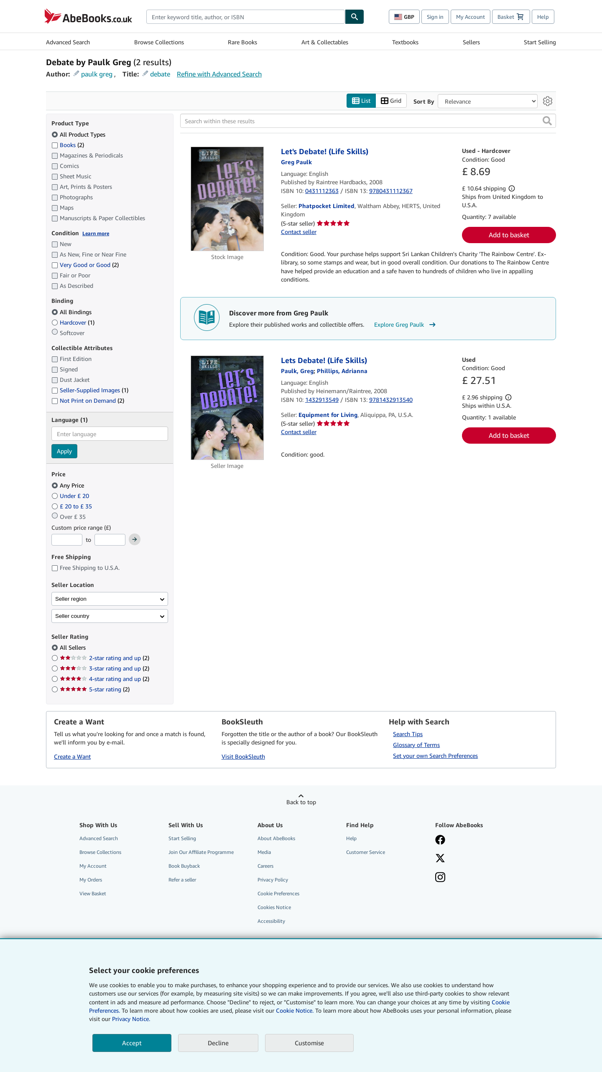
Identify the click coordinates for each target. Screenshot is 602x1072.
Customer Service (365, 852)
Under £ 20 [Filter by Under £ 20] (71, 495)
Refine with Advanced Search (219, 74)
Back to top (301, 801)
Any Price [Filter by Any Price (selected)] (68, 485)
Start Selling (540, 42)
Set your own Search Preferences (435, 755)
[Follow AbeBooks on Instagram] (473, 878)
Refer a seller (182, 880)
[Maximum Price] (109, 540)
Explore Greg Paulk (406, 324)
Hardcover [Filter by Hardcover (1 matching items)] (72, 322)
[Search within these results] (368, 121)
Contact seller (298, 231)
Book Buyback (184, 866)
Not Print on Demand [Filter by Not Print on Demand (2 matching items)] (87, 400)
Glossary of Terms (416, 744)
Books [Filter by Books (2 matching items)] (67, 144)
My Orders (90, 880)
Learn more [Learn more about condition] (95, 233)
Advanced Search (68, 42)
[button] (547, 121)
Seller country (72, 616)
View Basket (92, 894)
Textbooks (405, 42)
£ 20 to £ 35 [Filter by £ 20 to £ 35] (72, 506)
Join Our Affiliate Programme (201, 852)
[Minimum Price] (66, 540)
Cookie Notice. (295, 1010)
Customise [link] (309, 1043)
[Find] (354, 17)
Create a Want (72, 756)
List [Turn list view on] (361, 101)
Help (543, 16)
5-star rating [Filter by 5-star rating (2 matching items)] (95, 689)
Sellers (471, 42)
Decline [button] (218, 1043)
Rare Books (242, 42)
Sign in (435, 16)
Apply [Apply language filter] (64, 451)
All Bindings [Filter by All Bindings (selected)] (72, 311)
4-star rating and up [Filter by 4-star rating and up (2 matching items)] (104, 679)
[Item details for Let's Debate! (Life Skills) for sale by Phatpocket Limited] (227, 199)
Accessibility (271, 921)
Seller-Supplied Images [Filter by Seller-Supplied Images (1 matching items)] (89, 390)
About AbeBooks (276, 838)
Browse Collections (159, 42)
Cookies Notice (274, 907)
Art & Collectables (324, 42)
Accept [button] (132, 1043)
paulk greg (96, 74)
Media (264, 852)
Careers (265, 866)
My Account (470, 16)
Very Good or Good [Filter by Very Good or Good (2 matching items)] (85, 265)
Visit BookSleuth (243, 756)
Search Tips (408, 733)
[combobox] (245, 17)
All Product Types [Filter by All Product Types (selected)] (79, 134)
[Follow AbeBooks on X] (473, 859)
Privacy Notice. (131, 1018)
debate (160, 74)
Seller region (71, 599)
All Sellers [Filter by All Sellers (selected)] (73, 647)
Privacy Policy (273, 880)
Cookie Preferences (278, 894)
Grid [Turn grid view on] (391, 101)
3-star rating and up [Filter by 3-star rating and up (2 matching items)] (104, 668)
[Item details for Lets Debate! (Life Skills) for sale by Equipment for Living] (227, 408)
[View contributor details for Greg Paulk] (296, 161)
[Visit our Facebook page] (473, 840)
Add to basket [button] (509, 235)
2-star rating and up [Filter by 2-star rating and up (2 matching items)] (104, 658)
